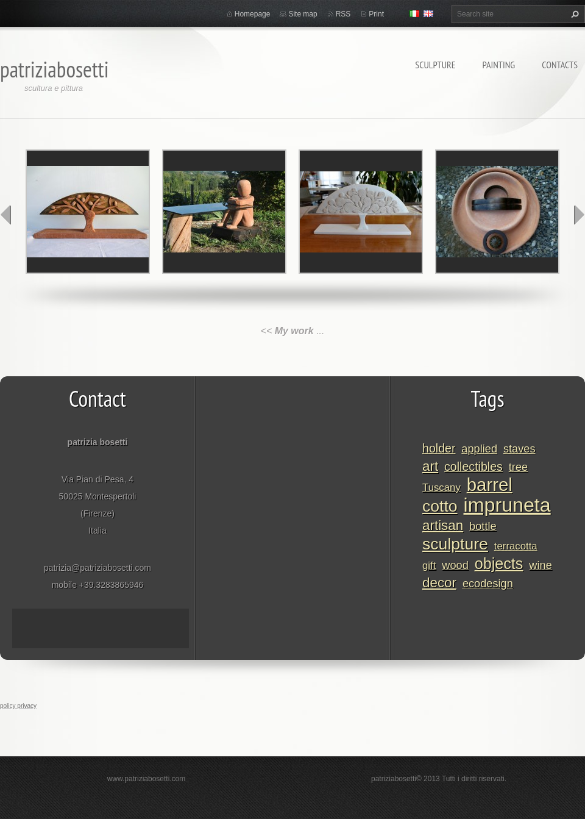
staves (519, 449)
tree (518, 467)
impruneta (507, 505)
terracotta (515, 546)
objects (499, 563)
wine (540, 565)
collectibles (473, 466)
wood (455, 565)
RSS (343, 14)
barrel (489, 484)
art (430, 466)
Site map (302, 14)
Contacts (560, 65)
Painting (499, 65)
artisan (442, 525)
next (579, 214)
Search (573, 14)
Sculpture (435, 65)
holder (438, 448)
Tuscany (441, 487)
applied (479, 449)
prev (6, 214)
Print (376, 14)
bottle (483, 526)
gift (429, 565)
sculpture (455, 544)
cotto (440, 506)
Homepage (253, 14)
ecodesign (488, 584)
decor (439, 582)
